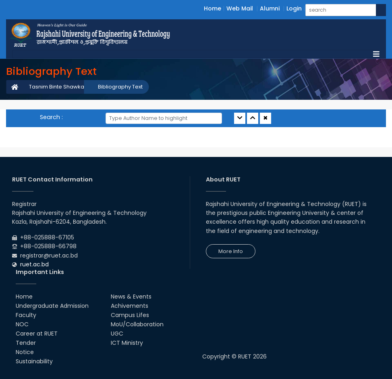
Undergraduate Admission (52, 306)
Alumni (270, 8)
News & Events (131, 296)
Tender (26, 343)
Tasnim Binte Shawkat (57, 87)
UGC (117, 334)
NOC (22, 324)
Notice (25, 352)
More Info (230, 251)
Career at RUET (37, 334)
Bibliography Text (120, 87)
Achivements (129, 306)
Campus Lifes (130, 315)
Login (294, 8)
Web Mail (239, 8)
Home (212, 8)
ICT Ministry (127, 343)
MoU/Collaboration (137, 324)
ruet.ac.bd (34, 264)
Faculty (26, 315)
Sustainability (34, 361)
